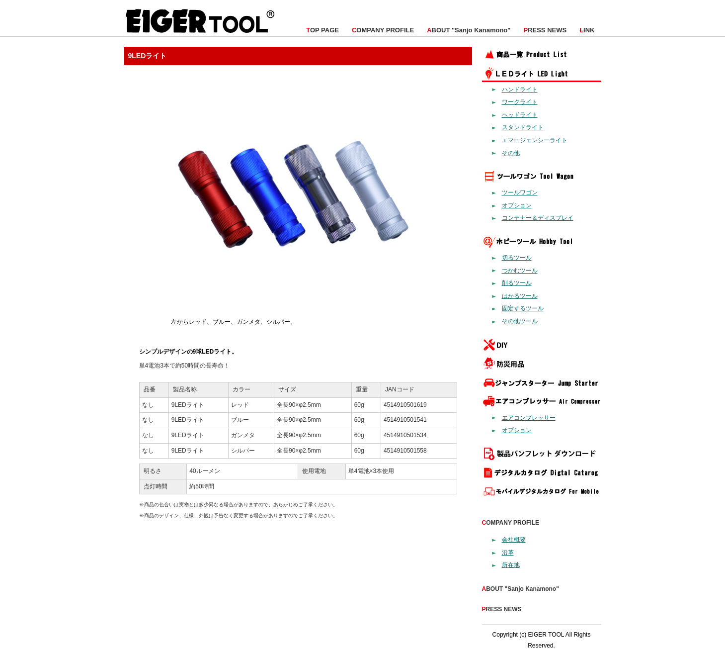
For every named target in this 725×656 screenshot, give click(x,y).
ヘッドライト (520, 114)
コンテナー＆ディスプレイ (537, 217)
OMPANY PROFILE (383, 30)
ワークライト (520, 101)
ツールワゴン (520, 192)
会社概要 (514, 539)
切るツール (517, 257)
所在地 (511, 565)
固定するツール (523, 308)
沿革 (508, 552)
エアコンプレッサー (529, 417)
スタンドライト (523, 127)
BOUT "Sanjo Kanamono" (468, 30)
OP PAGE (322, 30)
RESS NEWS (544, 30)
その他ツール (520, 321)
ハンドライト (520, 89)
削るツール (517, 283)
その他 (511, 153)
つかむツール (520, 270)
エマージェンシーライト (534, 140)
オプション (517, 205)
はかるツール (520, 295)
